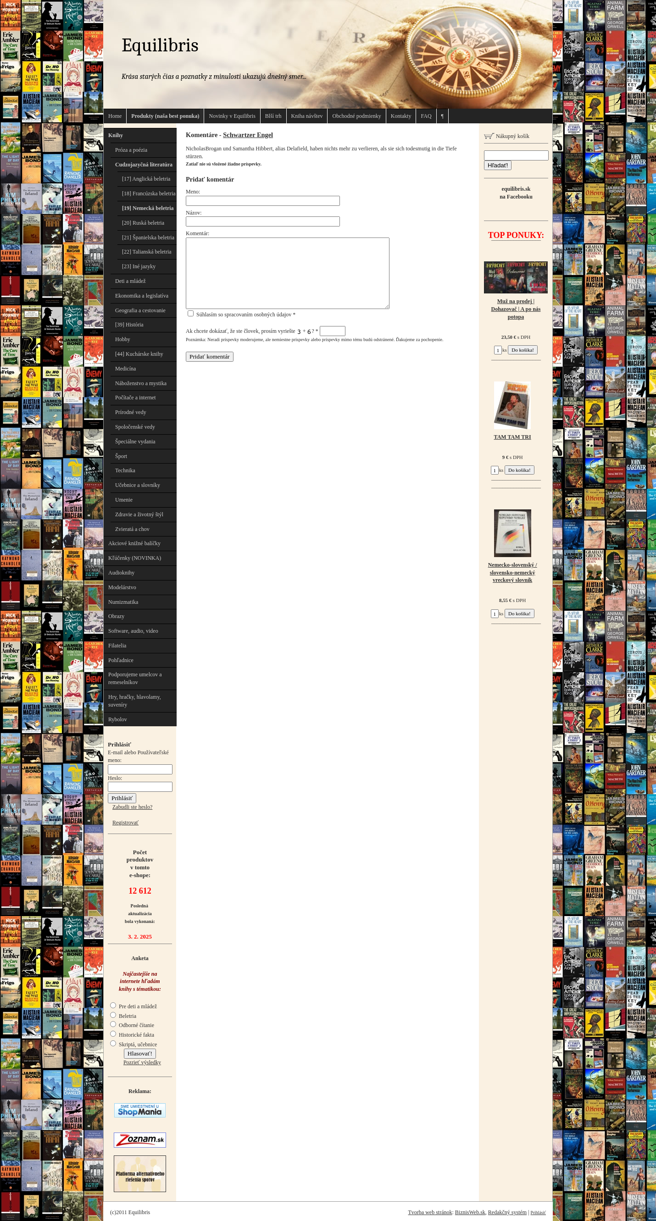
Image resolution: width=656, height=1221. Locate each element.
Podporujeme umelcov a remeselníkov (135, 678)
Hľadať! (498, 165)
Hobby (122, 339)
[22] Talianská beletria (147, 252)
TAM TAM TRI (512, 437)
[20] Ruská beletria (143, 223)
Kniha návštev (307, 116)
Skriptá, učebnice (133, 1044)
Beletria (123, 1016)
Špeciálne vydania (135, 441)
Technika (125, 470)
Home (115, 116)
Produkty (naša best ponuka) (165, 116)
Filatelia (117, 645)
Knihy (115, 135)
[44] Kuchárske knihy (139, 354)
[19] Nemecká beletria (148, 208)
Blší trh (273, 116)
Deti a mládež (130, 281)
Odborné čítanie (132, 1025)
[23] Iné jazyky (139, 266)
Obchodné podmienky (356, 116)
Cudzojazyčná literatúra (143, 164)
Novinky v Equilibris (232, 116)
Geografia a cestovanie (140, 310)
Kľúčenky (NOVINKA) (134, 558)
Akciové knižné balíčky (134, 543)
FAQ (426, 116)
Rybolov (117, 719)
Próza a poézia (131, 150)
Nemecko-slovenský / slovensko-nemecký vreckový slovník (512, 573)
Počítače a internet (135, 397)
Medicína (125, 368)
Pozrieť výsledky (142, 1062)
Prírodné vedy (130, 412)
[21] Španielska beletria (148, 237)
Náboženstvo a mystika (141, 383)
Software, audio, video (133, 631)
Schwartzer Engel (248, 134)
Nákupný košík (506, 136)
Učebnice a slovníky (137, 485)
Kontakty (401, 116)
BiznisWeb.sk (470, 1212)
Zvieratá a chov (132, 529)
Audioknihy (121, 572)
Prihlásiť (538, 1212)
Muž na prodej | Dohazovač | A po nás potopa (516, 309)
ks (500, 350)
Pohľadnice (120, 660)
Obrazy (116, 616)
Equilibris (160, 45)
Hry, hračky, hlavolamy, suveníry (134, 701)
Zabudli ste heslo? (132, 807)
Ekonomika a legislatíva (141, 296)
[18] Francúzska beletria (149, 193)
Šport (121, 456)
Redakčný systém (507, 1212)
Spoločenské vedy (135, 427)
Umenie (124, 500)
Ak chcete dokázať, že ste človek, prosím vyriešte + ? (265, 331)
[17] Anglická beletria (146, 179)
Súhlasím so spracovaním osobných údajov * (241, 314)
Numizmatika (123, 602)
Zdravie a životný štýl (139, 514)
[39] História (129, 324)
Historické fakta (132, 1035)
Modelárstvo (122, 587)
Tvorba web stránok (430, 1212)
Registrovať (125, 822)
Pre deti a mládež (133, 1006)
